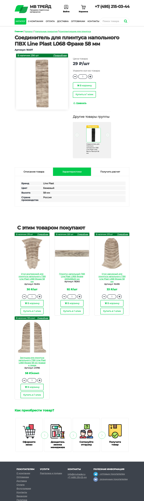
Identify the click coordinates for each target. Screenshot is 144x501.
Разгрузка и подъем (51, 473)
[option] (92, 142)
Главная (19, 31)
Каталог (20, 21)
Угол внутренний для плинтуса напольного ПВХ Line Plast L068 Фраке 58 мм (32, 278)
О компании (35, 21)
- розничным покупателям (110, 479)
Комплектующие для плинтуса (75, 31)
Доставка (62, 21)
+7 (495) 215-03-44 (112, 6)
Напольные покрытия (46, 31)
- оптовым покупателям (109, 474)
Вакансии (21, 496)
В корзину (84, 85)
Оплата (50, 21)
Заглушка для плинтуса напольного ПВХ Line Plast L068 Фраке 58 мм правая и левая (32, 361)
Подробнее (60, 55)
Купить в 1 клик (84, 94)
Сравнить (79, 103)
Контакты (93, 21)
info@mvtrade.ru (76, 474)
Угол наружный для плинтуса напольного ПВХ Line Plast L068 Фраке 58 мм (112, 278)
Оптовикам (78, 21)
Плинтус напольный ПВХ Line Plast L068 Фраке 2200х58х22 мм (72, 276)
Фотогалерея (23, 488)
